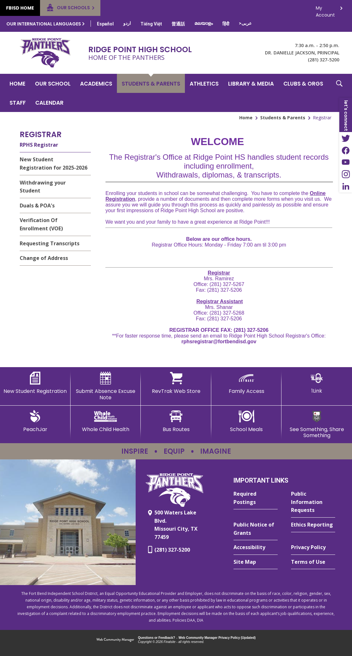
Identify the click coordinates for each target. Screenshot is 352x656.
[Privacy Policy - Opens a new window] (313, 547)
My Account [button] (325, 10)
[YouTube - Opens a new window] (345, 162)
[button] (339, 93)
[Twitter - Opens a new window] (345, 138)
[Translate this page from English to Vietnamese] (151, 24)
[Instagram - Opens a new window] (345, 174)
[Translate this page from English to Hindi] (226, 24)
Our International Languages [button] (43, 24)
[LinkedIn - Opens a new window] (345, 186)
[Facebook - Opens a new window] (345, 150)
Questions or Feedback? (156, 637)
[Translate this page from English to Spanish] (105, 24)
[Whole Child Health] (106, 421)
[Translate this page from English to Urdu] (127, 23)
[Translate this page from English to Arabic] (245, 23)
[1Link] (317, 383)
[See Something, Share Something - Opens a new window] (317, 424)
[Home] (17, 83)
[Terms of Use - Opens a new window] (313, 562)
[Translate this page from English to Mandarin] (178, 24)
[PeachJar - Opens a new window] (35, 421)
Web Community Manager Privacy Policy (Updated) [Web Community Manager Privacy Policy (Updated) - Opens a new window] (217, 637)
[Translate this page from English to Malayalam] (203, 23)
